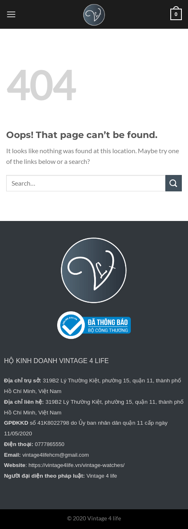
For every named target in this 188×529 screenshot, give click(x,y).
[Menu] (11, 14)
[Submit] (173, 183)
